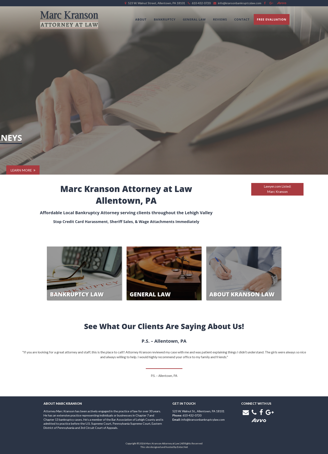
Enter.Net (182, 447)
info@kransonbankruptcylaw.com (203, 419)
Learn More (22, 161)
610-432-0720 (192, 415)
